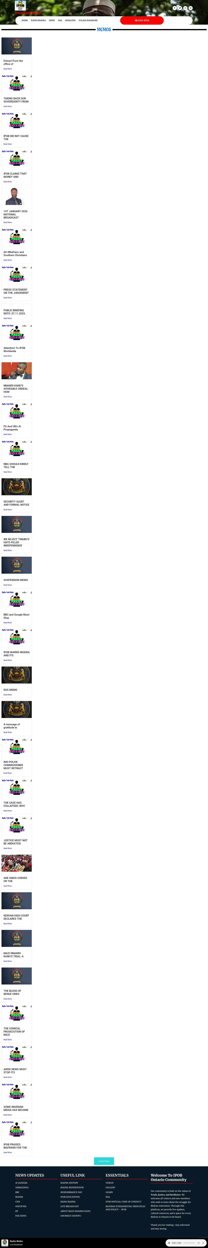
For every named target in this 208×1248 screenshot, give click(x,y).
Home (25, 20)
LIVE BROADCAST (69, 1206)
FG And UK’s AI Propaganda (12, 428)
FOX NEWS (20, 1215)
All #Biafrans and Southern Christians (15, 254)
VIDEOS (109, 1183)
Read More (8, 69)
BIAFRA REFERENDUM (72, 1187)
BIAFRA (19, 1197)
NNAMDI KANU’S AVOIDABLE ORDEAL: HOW (16, 388)
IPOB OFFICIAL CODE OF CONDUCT (123, 1201)
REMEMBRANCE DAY (71, 1192)
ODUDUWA (20, 1206)
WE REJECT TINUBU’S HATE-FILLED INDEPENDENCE (16, 542)
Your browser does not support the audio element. (186, 1243)
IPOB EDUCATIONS (70, 1197)
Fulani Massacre (88, 20)
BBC (17, 1192)
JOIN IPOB (142, 20)
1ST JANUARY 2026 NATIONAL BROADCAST (16, 214)
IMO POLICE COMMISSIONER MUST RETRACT (13, 765)
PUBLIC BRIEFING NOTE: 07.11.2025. (15, 312)
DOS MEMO (10, 689)
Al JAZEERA (21, 1183)
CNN (17, 1201)
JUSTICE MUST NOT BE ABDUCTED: (16, 842)
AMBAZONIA (22, 1187)
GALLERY (110, 1187)
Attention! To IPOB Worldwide (14, 349)
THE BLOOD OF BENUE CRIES (12, 992)
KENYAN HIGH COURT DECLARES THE (16, 917)
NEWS (52, 20)
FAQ (60, 20)
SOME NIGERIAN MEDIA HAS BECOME (16, 1108)
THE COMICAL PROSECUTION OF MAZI (14, 1031)
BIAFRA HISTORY (69, 1183)
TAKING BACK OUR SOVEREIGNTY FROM (16, 100)
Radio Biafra (38, 20)
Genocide (70, 20)
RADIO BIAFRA (68, 1201)
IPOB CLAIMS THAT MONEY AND (15, 175)
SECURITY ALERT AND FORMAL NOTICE (16, 503)
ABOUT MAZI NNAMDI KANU (75, 1211)
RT (16, 1211)
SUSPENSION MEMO (16, 580)
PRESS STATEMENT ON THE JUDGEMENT (16, 291)
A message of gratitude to (12, 726)
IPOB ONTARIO (27, 13)
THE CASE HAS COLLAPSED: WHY (14, 804)
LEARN (109, 1192)
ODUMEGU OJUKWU (70, 1215)
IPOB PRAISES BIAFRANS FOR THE (15, 1146)
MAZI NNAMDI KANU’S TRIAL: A (14, 955)
